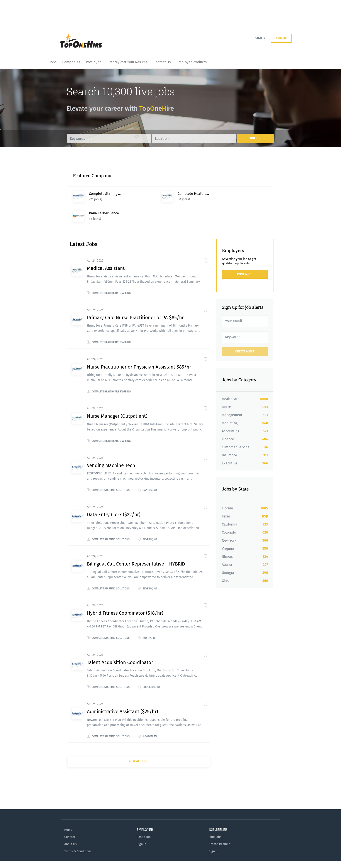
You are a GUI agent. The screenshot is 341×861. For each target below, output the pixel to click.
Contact (69, 817)
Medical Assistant (106, 249)
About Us (70, 824)
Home (68, 810)
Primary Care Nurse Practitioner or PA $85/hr (135, 298)
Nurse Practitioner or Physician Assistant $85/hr (139, 347)
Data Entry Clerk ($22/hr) (113, 495)
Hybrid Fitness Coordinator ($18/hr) (125, 593)
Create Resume (219, 824)
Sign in (260, 38)
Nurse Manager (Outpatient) (117, 396)
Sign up (281, 38)
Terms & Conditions (78, 832)
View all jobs (138, 741)
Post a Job (245, 255)
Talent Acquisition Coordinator (120, 643)
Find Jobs (255, 138)
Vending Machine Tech (111, 446)
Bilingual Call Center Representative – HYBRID (136, 544)
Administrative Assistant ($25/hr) (122, 692)
